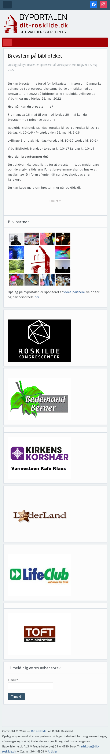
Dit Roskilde (38, 731)
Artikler (52, 751)
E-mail (13, 680)
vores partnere (74, 292)
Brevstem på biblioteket (35, 56)
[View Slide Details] (39, 340)
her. (37, 297)
